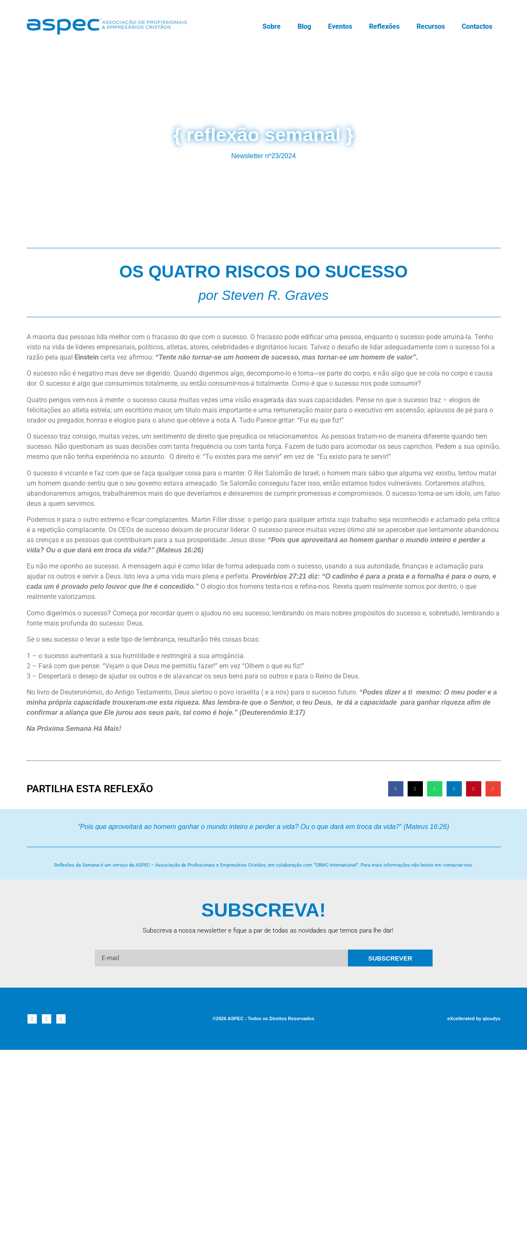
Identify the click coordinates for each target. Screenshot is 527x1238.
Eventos (340, 26)
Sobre (271, 26)
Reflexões (384, 26)
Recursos (431, 26)
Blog (304, 26)
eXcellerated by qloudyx (474, 1018)
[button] (395, 788)
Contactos (477, 26)
